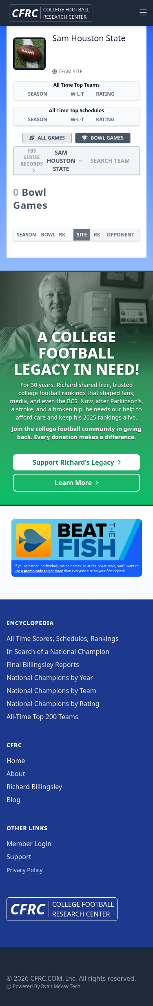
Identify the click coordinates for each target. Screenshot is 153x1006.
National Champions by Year (50, 677)
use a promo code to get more (39, 571)
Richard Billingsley (34, 786)
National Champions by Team (51, 690)
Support (19, 856)
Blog (13, 799)
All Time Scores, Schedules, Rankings (63, 638)
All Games (46, 137)
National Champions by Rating (53, 703)
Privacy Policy (24, 870)
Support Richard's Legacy (76, 462)
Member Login (29, 843)
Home (16, 760)
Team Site (67, 71)
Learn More (76, 482)
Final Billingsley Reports (43, 664)
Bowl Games (103, 137)
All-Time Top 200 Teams (42, 716)
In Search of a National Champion (58, 651)
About (16, 773)
